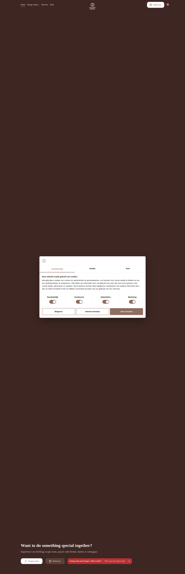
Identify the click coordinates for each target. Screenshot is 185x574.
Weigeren (59, 312)
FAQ (52, 5)
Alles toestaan (126, 312)
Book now (155, 5)
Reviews (45, 5)
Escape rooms (31, 561)
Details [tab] (92, 268)
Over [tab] (128, 268)
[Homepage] (92, 5)
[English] (168, 4)
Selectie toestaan (92, 312)
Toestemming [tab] (57, 269)
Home (23, 5)
